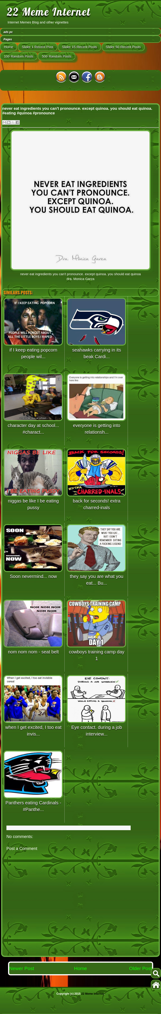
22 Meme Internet (49, 11)
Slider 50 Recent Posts (123, 47)
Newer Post (21, 968)
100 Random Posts (18, 56)
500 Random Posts (56, 56)
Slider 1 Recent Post (37, 47)
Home (8, 47)
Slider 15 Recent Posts (79, 47)
